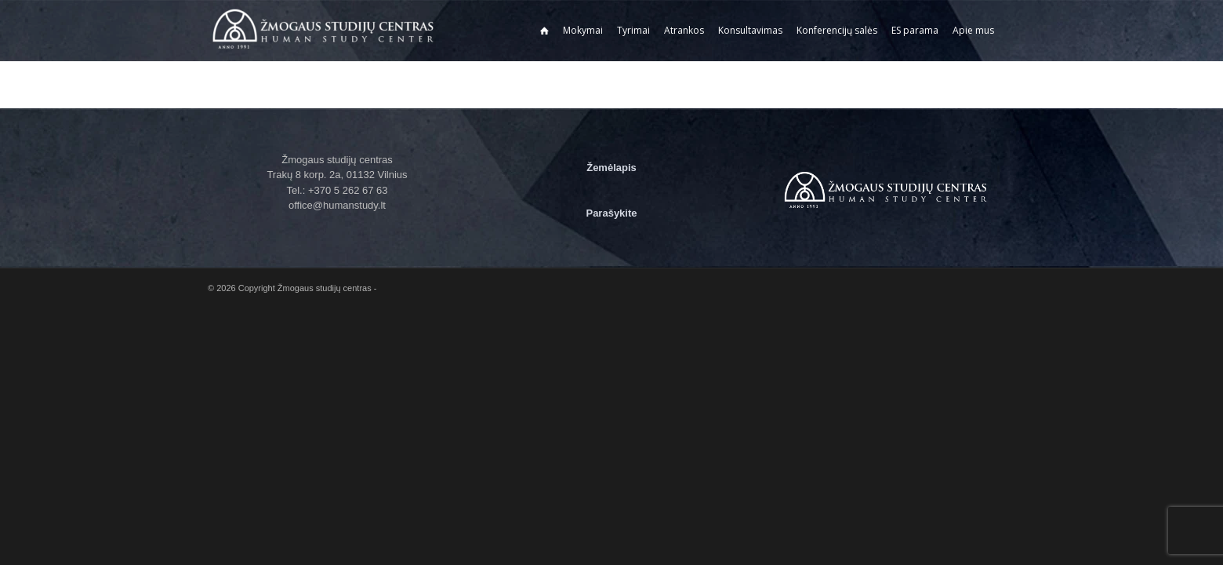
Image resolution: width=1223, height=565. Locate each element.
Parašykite (611, 213)
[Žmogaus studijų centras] (325, 30)
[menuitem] (544, 30)
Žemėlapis (611, 167)
